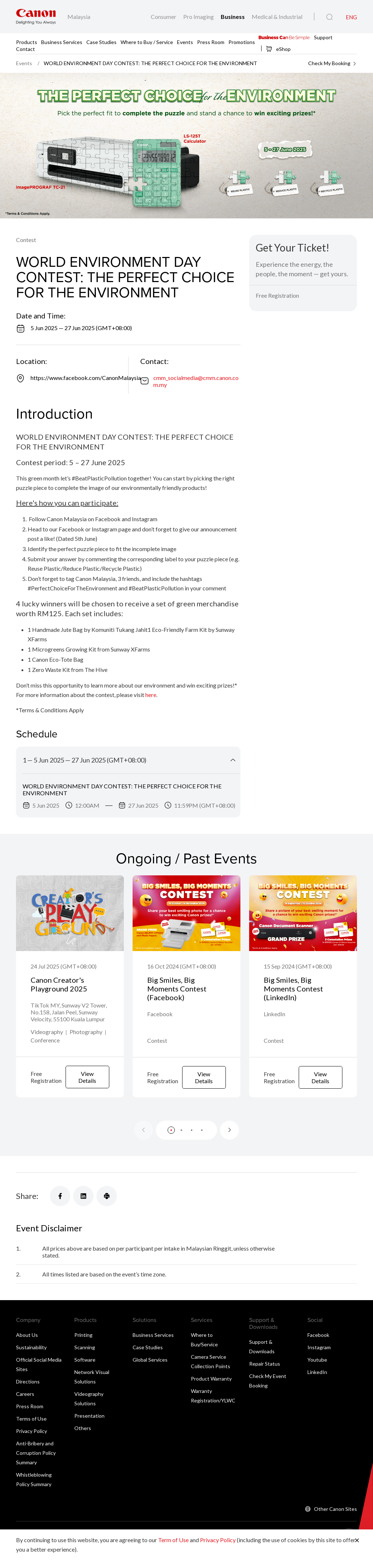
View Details (87, 1087)
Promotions (241, 42)
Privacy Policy (31, 1440)
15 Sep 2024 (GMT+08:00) (298, 966)
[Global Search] (329, 17)
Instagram (319, 1357)
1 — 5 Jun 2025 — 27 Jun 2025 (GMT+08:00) (84, 760)
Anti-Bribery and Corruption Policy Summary (36, 1462)
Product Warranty (211, 1388)
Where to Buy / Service (147, 42)
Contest (26, 239)
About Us (27, 1344)
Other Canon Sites (335, 1518)
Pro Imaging (199, 16)
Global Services (150, 1369)
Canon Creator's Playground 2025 (59, 984)
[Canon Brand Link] (36, 16)
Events (185, 42)
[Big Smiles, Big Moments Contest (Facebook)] (186, 913)
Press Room (210, 42)
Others (82, 1437)
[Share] (60, 1205)
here (150, 694)
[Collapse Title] (233, 760)
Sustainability (31, 1357)
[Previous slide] (143, 1139)
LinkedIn (317, 1381)
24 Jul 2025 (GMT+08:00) (64, 966)
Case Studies (101, 42)
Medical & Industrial (277, 16)
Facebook (318, 1344)
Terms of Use (31, 1428)
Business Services (61, 42)
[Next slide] (229, 1139)
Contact (25, 48)
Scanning (84, 1357)
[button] (171, 1139)
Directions (28, 1391)
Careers (25, 1403)
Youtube (317, 1369)
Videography (47, 1041)
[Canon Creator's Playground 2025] (70, 913)
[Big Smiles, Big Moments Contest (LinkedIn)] (303, 913)
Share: (27, 1205)
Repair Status (264, 1373)
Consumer (164, 16)
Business (233, 16)
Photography (86, 1041)
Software (84, 1369)
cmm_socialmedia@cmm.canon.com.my (196, 381)
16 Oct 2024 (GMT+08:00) (181, 966)
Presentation (89, 1425)
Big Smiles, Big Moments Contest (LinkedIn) (293, 988)
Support (323, 37)
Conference (45, 1049)
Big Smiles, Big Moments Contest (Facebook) (177, 988)
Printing (83, 1344)
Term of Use (173, 1539)
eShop (278, 48)
